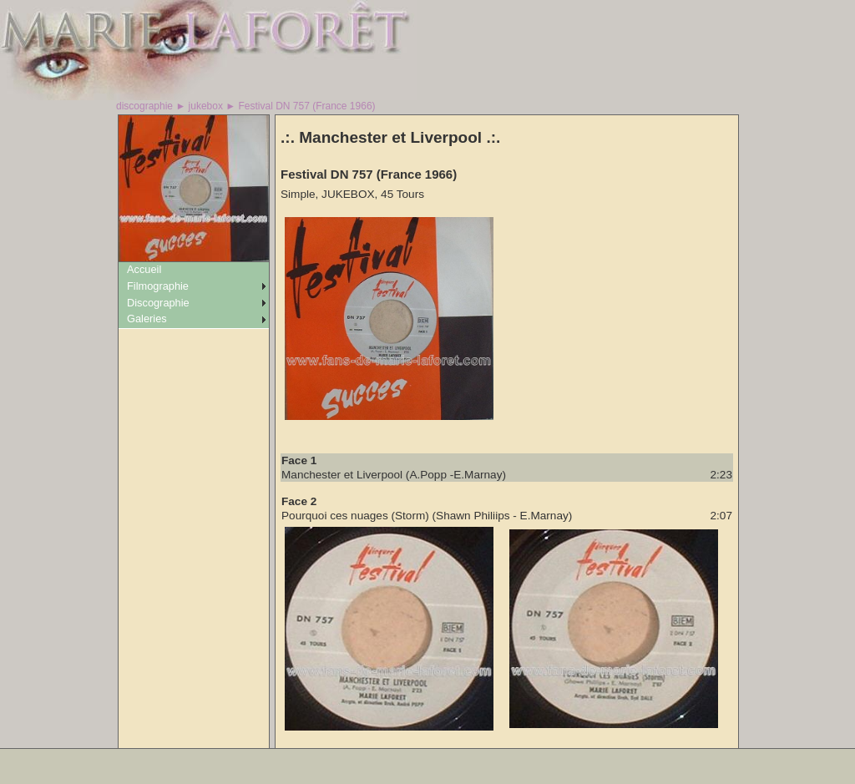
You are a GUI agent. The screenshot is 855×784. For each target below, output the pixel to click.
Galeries (147, 318)
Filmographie (158, 286)
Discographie (158, 302)
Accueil (144, 269)
